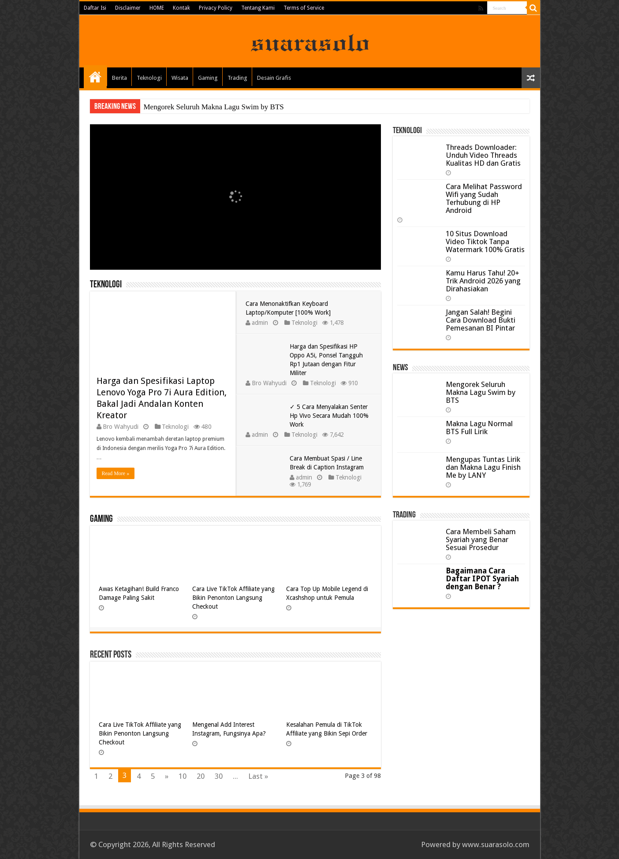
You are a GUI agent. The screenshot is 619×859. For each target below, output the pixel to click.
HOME (156, 8)
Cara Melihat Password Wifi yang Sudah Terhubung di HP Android (484, 198)
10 (182, 776)
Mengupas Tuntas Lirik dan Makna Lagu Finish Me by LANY (483, 467)
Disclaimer (128, 8)
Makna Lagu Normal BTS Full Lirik (479, 427)
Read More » (116, 473)
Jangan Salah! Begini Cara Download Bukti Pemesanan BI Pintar (480, 320)
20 (201, 776)
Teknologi (149, 77)
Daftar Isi (95, 8)
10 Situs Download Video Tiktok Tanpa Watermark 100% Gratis (485, 241)
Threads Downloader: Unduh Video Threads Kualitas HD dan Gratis (483, 155)
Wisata (180, 77)
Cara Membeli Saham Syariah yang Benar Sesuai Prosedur (481, 539)
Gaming (208, 77)
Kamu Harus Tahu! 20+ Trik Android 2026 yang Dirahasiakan (483, 280)
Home (95, 76)
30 (219, 776)
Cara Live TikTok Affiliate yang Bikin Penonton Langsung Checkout (233, 597)
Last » (258, 776)
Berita (119, 77)
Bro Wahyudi (120, 426)
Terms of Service (303, 8)
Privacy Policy (215, 8)
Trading (237, 77)
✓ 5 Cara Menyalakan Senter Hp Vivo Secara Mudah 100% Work (329, 415)
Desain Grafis (274, 77)
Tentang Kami (258, 8)
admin (260, 322)
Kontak (181, 8)
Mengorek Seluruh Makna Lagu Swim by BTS (214, 107)
